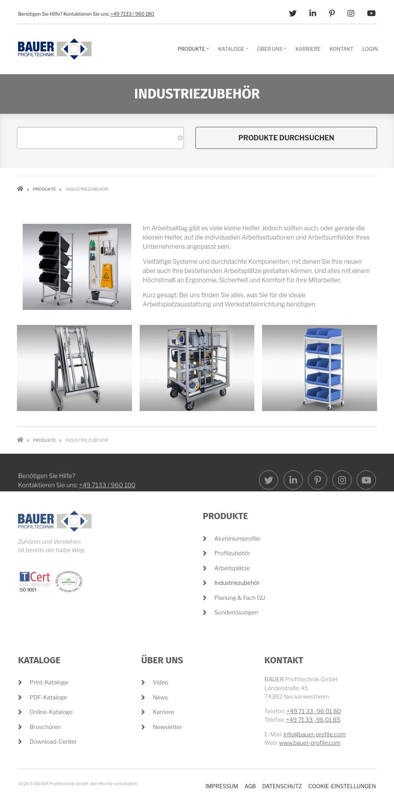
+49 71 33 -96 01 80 (314, 711)
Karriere (163, 712)
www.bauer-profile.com (310, 742)
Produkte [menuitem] (194, 51)
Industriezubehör (237, 582)
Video (161, 682)
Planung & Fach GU (239, 597)
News (160, 697)
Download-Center (53, 741)
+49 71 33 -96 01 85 (313, 719)
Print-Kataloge (49, 682)
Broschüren (45, 727)
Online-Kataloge (51, 712)
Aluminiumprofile (237, 538)
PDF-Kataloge (48, 697)
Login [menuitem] (370, 49)
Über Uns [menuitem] (273, 51)
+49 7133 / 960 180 (132, 14)
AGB (250, 786)
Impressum (221, 786)
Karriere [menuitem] (308, 49)
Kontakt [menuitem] (342, 49)
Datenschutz (282, 786)
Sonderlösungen (236, 612)
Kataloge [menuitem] (234, 51)
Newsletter (167, 727)
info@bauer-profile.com (315, 734)
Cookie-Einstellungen (342, 786)
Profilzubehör (232, 553)
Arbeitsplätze (232, 568)
